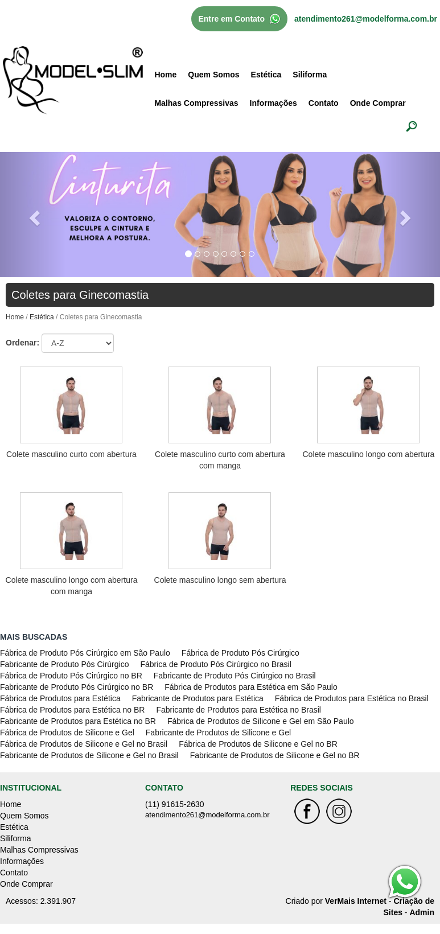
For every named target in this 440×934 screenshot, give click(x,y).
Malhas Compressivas (196, 103)
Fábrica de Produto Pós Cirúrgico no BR (71, 675)
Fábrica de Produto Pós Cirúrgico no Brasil (215, 664)
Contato (324, 103)
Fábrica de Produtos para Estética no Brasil (352, 698)
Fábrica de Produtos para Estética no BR (72, 709)
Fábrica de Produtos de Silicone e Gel (67, 732)
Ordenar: (22, 342)
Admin (421, 912)
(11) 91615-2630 (174, 804)
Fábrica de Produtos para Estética (60, 698)
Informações (273, 103)
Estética (266, 74)
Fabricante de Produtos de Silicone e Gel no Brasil (89, 755)
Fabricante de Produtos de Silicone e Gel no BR (275, 755)
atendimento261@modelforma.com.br (365, 18)
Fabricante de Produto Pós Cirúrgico (64, 664)
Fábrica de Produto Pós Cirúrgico (240, 652)
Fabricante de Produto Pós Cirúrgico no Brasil (235, 675)
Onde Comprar (378, 103)
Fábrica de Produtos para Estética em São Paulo (251, 687)
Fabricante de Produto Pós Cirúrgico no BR (76, 687)
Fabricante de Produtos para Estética (198, 698)
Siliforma (310, 74)
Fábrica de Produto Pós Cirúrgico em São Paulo (85, 652)
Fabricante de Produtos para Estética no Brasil (238, 709)
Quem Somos (213, 74)
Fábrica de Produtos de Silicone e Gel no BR (258, 743)
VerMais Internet (355, 901)
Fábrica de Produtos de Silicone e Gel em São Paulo (260, 721)
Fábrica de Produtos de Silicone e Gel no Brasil (83, 743)
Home (165, 74)
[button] (33, 214)
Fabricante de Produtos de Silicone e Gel (218, 732)
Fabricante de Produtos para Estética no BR (78, 721)
